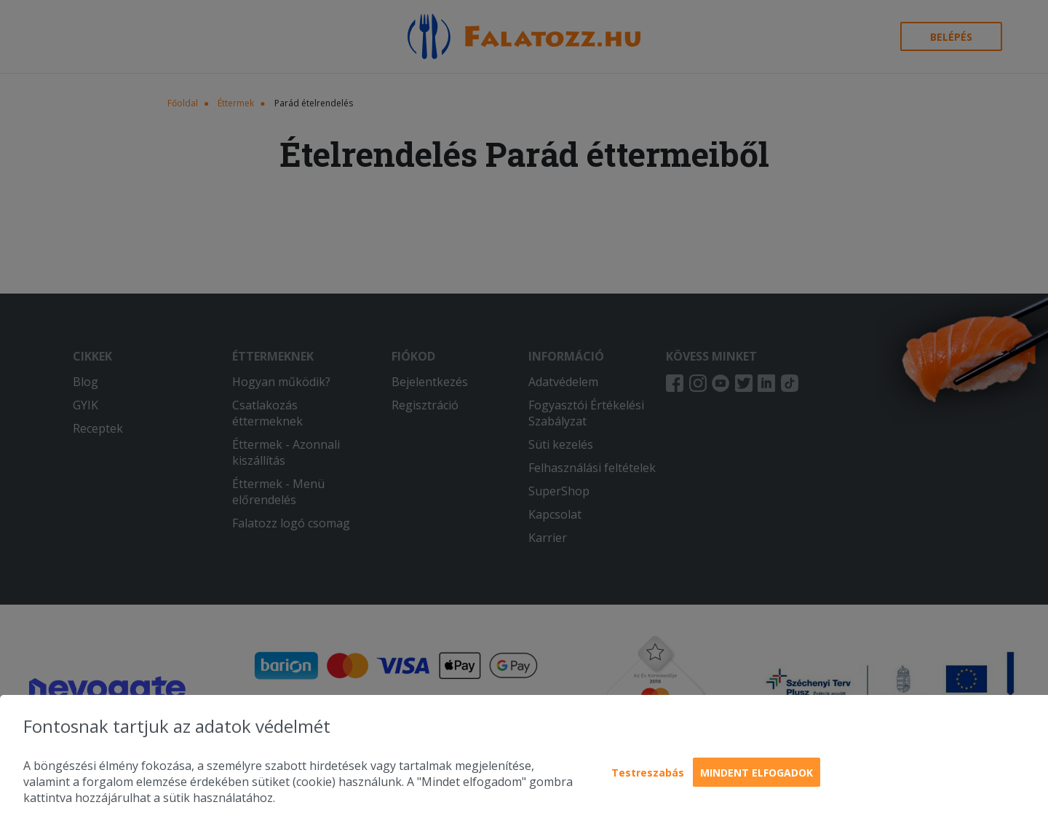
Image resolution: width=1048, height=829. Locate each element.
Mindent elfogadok (756, 772)
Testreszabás (647, 772)
